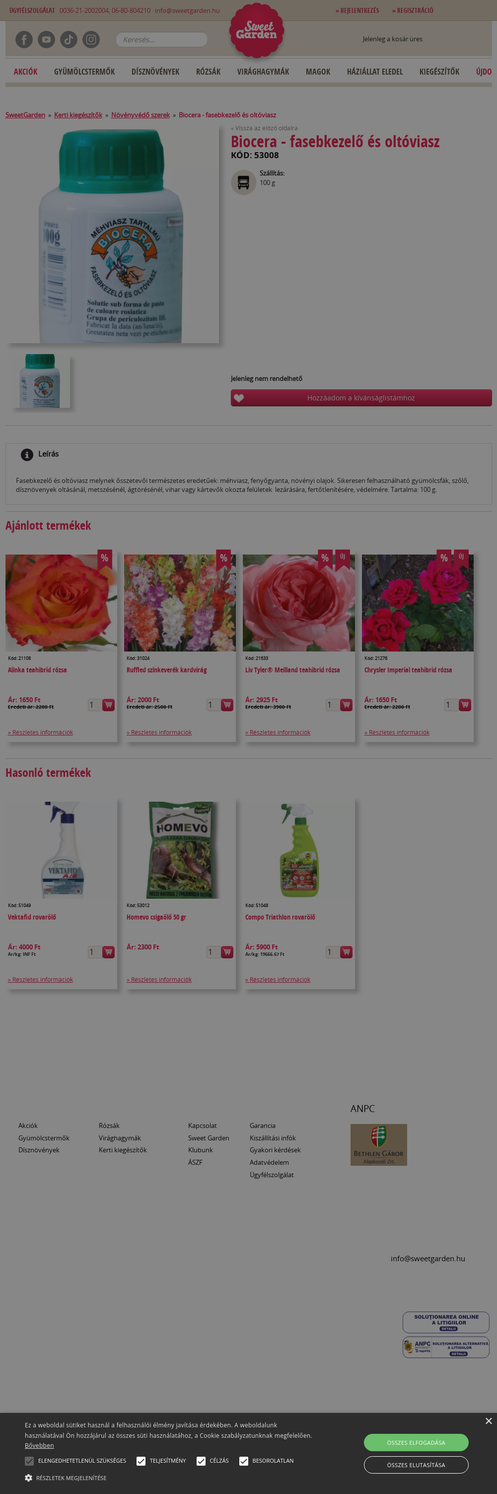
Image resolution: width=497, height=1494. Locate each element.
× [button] (488, 1421)
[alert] (248, 747)
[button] (29, 1461)
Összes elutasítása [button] (416, 1465)
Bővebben (39, 1445)
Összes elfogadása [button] (416, 1442)
